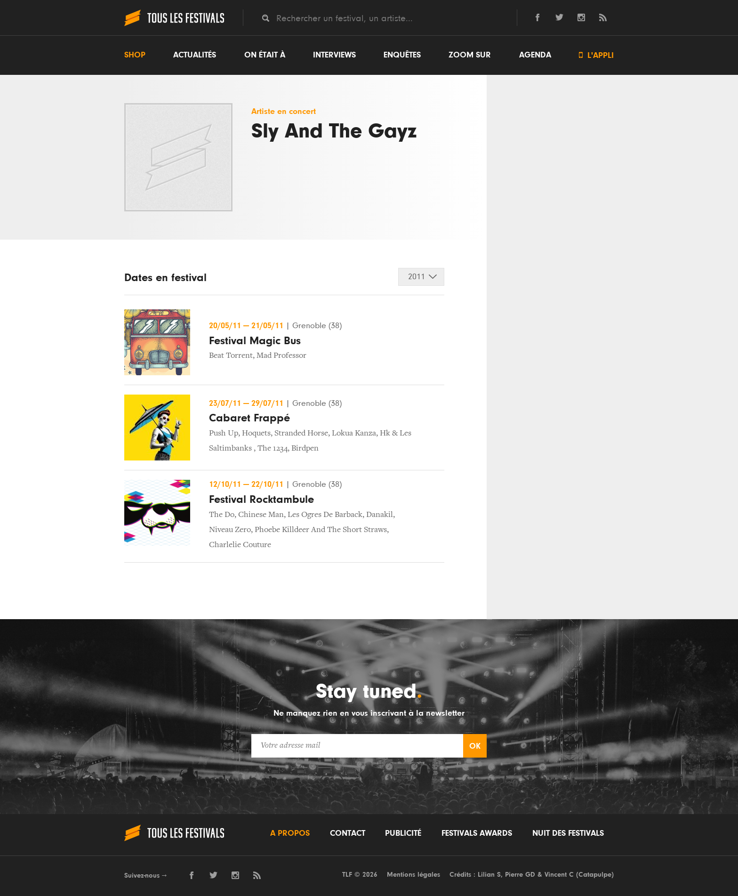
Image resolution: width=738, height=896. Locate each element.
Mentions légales (413, 874)
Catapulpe (594, 874)
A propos (290, 833)
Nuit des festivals (568, 833)
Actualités (194, 55)
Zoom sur (470, 55)
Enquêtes (402, 55)
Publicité (403, 833)
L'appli (596, 55)
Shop (134, 55)
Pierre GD (520, 874)
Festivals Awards (476, 833)
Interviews (334, 55)
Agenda (535, 55)
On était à (264, 55)
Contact (347, 833)
